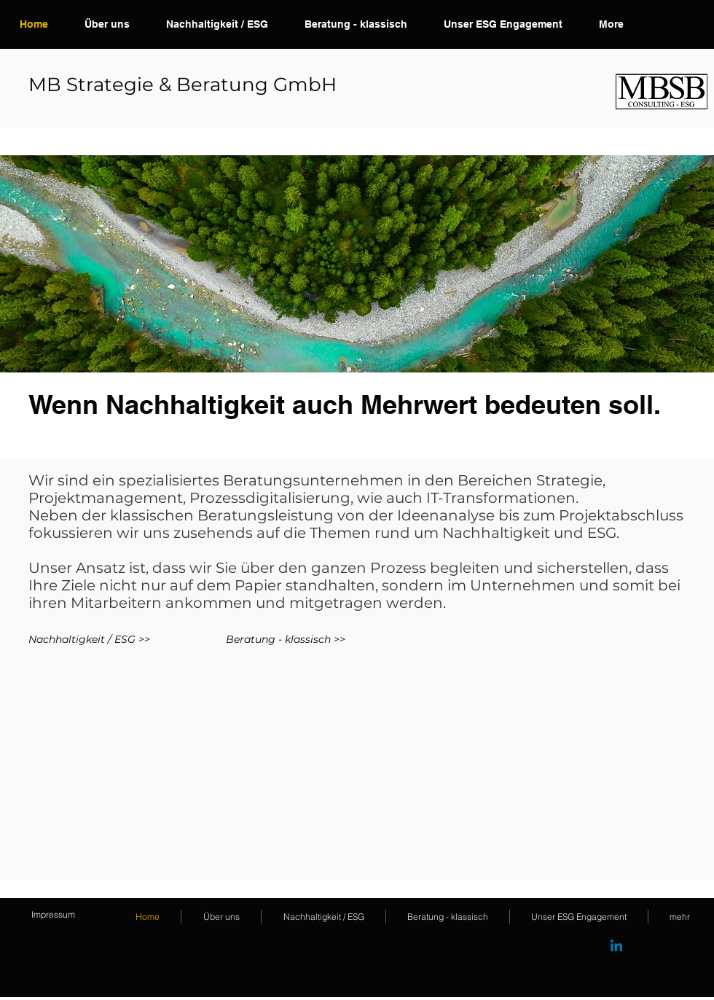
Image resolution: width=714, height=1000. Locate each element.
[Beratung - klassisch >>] (369, 640)
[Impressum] (52, 914)
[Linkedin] (616, 947)
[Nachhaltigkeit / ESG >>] (89, 640)
